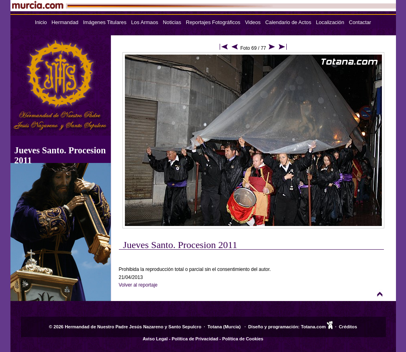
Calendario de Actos (288, 22)
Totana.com (313, 326)
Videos (253, 22)
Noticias (172, 22)
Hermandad (64, 22)
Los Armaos (144, 22)
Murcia (232, 326)
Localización (330, 22)
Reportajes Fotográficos (213, 22)
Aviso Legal (155, 338)
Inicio (41, 22)
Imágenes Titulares (104, 22)
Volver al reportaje (138, 285)
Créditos (348, 326)
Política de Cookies (242, 338)
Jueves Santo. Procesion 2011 (180, 245)
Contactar (360, 22)
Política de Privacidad (195, 338)
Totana (215, 326)
